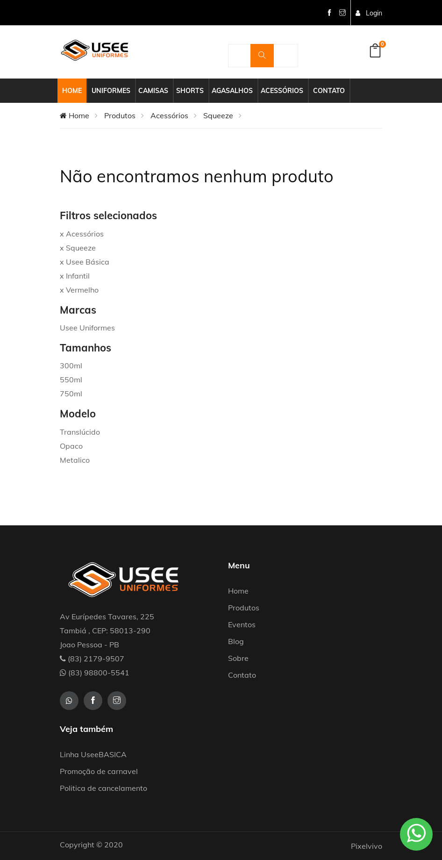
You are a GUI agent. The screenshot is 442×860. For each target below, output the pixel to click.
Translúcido (80, 432)
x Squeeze (78, 247)
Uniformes (111, 90)
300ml (71, 365)
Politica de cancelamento (103, 788)
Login (369, 13)
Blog (236, 641)
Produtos (119, 115)
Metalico (75, 460)
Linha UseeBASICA (93, 754)
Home (72, 90)
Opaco (71, 446)
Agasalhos (232, 90)
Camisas (153, 90)
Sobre (238, 658)
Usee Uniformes (87, 327)
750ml (71, 393)
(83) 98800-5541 (94, 672)
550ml (71, 379)
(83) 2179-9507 (92, 658)
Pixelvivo (366, 846)
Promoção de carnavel (99, 771)
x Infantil (75, 275)
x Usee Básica (84, 261)
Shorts (190, 90)
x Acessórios (82, 233)
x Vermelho (79, 289)
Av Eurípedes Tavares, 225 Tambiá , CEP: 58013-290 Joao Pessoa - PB (107, 630)
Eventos (242, 624)
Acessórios (282, 90)
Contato (329, 90)
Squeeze (218, 115)
